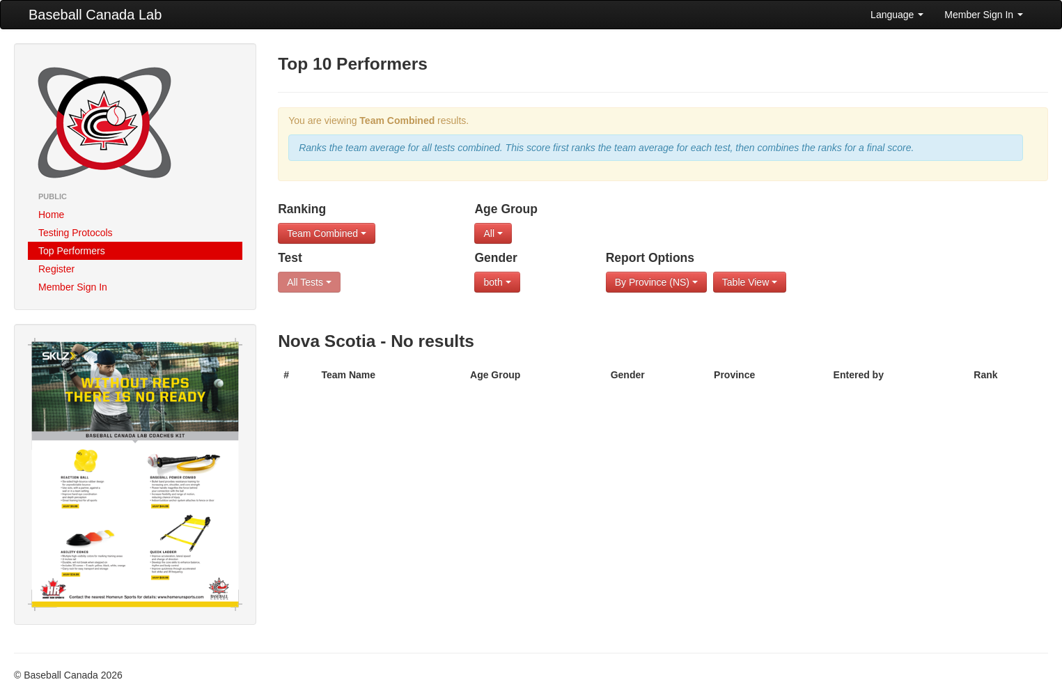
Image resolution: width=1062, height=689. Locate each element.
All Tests (309, 282)
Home (51, 214)
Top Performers (71, 250)
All (492, 233)
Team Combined (326, 233)
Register (56, 268)
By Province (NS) (656, 282)
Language (896, 14)
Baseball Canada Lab (95, 14)
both (496, 282)
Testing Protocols (75, 232)
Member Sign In (983, 14)
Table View (749, 282)
